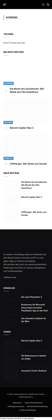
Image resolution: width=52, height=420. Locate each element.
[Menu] (4, 4)
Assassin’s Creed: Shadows (34, 370)
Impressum (16, 403)
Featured (8, 122)
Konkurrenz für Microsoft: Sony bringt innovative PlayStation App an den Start (34, 307)
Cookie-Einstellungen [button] (27, 410)
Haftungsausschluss (16, 406)
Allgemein (9, 83)
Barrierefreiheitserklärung (37, 406)
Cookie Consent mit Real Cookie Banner (17, 418)
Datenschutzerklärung (33, 403)
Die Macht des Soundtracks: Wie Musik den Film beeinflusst (34, 185)
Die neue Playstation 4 (31, 297)
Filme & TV (8, 158)
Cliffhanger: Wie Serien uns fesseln (28, 163)
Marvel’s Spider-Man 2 (21, 127)
